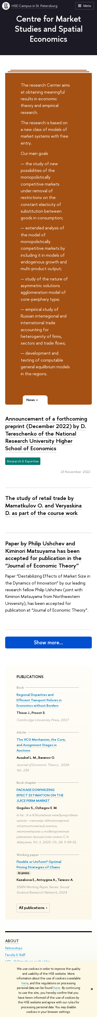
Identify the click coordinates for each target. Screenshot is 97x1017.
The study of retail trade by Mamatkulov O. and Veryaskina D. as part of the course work (43, 505)
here (24, 983)
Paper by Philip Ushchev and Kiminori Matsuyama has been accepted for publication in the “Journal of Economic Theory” (43, 554)
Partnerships (13, 948)
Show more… (48, 642)
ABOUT (12, 941)
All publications (34, 907)
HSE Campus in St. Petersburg (34, 5)
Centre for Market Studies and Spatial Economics (49, 28)
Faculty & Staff (15, 955)
